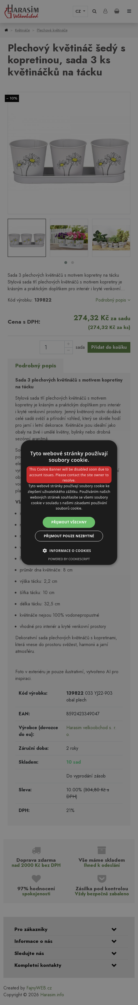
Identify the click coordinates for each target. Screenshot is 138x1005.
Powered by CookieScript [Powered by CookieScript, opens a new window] (69, 558)
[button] (69, 550)
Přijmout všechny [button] (69, 522)
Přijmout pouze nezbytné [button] (69, 535)
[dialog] (69, 502)
